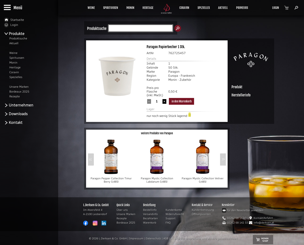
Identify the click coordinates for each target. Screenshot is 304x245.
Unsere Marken (126, 214)
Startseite (14, 19)
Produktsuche (18, 38)
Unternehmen (18, 105)
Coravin (14, 72)
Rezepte (122, 218)
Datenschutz (153, 238)
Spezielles (15, 77)
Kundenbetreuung (203, 210)
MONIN (130, 8)
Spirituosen (16, 58)
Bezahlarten (150, 218)
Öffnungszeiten (201, 214)
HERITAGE (147, 8)
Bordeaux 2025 (126, 222)
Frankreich (188, 75)
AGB (165, 238)
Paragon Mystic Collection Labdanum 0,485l (156, 178)
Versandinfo (150, 214)
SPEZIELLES (204, 8)
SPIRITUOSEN (110, 8)
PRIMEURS (242, 8)
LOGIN (275, 8)
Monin (172, 80)
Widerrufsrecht (175, 214)
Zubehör (185, 80)
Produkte (14, 33)
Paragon (174, 71)
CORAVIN (184, 8)
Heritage (15, 67)
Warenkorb (149, 222)
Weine (13, 53)
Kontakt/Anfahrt (263, 218)
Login (11, 24)
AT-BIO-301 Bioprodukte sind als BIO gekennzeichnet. (204, 238)
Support (170, 218)
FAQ (168, 222)
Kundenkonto (174, 210)
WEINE (91, 8)
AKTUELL (223, 8)
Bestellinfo (150, 210)
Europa (173, 75)
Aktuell (13, 43)
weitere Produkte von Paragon (157, 133)
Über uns (122, 210)
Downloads (16, 113)
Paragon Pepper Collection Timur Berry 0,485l (111, 178)
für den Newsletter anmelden (245, 210)
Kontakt (13, 122)
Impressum (136, 238)
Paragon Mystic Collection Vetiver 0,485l (203, 178)
